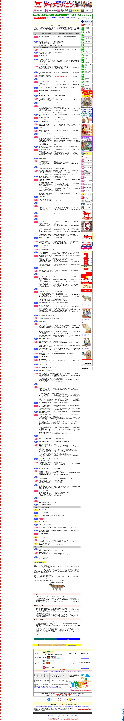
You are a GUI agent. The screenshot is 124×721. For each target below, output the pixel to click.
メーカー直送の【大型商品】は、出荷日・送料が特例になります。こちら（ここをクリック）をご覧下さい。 (63, 671)
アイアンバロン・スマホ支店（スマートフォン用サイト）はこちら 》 (63, 713)
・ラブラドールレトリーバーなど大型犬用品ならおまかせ (63, 715)
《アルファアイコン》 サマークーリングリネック (87, 321)
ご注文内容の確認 (78, 706)
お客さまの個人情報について (52, 706)
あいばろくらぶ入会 (62, 706)
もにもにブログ (73, 699)
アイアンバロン (36, 21)
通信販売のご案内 (43, 706)
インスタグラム (63, 699)
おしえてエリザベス (43, 21)
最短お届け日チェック (70, 706)
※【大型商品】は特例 (85, 658)
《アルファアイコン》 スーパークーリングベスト (87, 306)
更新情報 (38, 706)
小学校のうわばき (87, 361)
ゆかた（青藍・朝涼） (87, 348)
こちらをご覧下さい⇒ (76, 695)
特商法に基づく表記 (85, 706)
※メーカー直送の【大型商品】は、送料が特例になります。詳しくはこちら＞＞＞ (48, 687)
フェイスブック (52, 699)
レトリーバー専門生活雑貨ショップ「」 (63, 717)
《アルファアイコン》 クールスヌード (87, 335)
